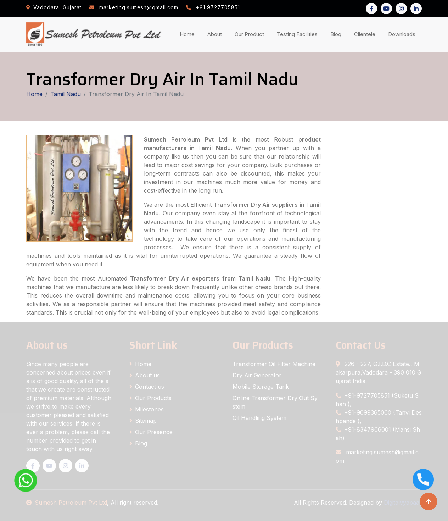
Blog (337, 34)
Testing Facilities (298, 34)
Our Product (249, 34)
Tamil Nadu (65, 94)
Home (188, 34)
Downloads (403, 34)
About (216, 34)
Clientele (366, 34)
